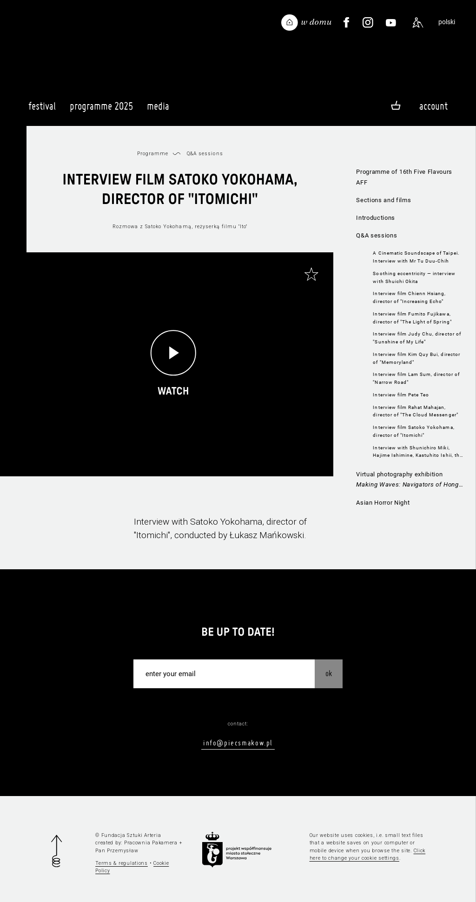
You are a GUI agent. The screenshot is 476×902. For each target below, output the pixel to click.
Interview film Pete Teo (401, 395)
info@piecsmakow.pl (238, 742)
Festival (42, 110)
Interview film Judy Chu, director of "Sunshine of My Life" (417, 338)
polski (446, 22)
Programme (152, 154)
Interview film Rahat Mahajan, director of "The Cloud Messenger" (415, 411)
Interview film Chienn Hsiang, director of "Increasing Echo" (409, 297)
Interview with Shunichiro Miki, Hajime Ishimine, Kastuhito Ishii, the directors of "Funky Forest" (417, 452)
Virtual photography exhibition (409, 481)
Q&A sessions (376, 235)
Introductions (375, 217)
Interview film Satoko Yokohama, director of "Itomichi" (413, 431)
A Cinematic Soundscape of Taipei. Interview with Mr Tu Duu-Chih (416, 257)
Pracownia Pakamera (151, 843)
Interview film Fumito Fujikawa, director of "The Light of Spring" (412, 318)
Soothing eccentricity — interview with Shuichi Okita (414, 277)
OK (328, 673)
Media (158, 110)
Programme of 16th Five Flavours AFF (404, 177)
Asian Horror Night (383, 502)
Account (433, 105)
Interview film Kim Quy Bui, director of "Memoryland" (416, 358)
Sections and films (383, 200)
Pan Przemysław (116, 851)
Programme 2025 (101, 110)
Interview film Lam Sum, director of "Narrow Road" (416, 378)
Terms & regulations (121, 863)
